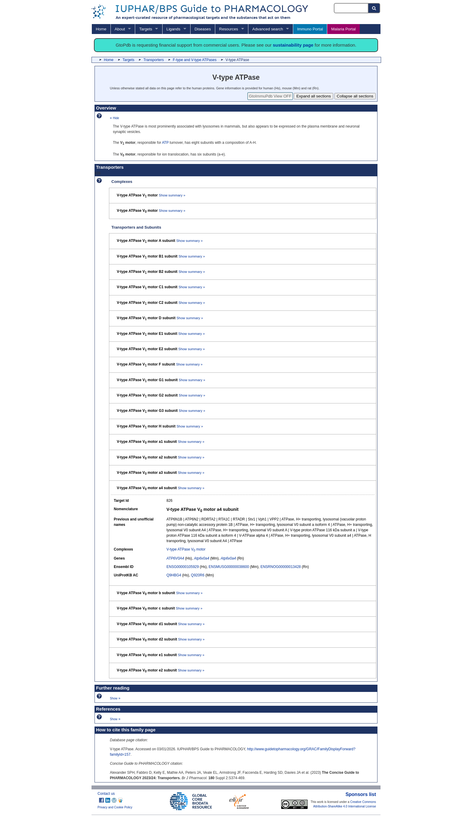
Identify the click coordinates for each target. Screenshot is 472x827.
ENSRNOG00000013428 (280, 567)
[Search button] (374, 8)
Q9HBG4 (173, 575)
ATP (165, 142)
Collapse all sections (355, 96)
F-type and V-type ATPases (194, 60)
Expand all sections (313, 96)
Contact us (106, 794)
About (120, 29)
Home (101, 29)
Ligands (173, 29)
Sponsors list (361, 794)
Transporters (153, 60)
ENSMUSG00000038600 (229, 567)
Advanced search (267, 29)
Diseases (202, 29)
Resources (228, 29)
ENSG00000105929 (182, 567)
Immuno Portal (310, 29)
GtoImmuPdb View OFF (270, 96)
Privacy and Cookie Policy (115, 807)
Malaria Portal (343, 29)
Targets (145, 29)
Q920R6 (197, 575)
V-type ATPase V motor (185, 549)
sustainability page (293, 45)
